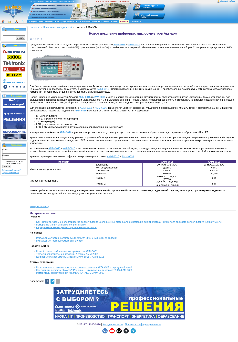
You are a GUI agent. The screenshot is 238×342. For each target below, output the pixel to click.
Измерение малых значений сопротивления (61, 224)
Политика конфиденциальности (143, 324)
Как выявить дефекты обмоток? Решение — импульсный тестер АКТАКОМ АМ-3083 (84, 270)
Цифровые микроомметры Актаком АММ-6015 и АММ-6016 (70, 256)
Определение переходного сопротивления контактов (66, 227)
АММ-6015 (119, 44)
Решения (49, 21)
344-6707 (48, 1)
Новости (124, 21)
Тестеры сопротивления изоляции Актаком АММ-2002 (67, 254)
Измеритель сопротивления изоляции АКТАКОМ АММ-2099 (70, 272)
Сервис (114, 21)
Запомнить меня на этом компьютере (14, 162)
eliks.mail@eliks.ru (66, 1)
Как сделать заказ (113, 324)
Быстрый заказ (83, 21)
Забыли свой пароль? (11, 170)
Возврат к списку (39, 206)
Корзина (145, 15)
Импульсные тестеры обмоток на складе (59, 240)
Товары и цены (36, 21)
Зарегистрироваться (10, 173)
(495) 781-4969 (38, 1)
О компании (135, 21)
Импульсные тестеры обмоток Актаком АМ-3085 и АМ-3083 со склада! (76, 237)
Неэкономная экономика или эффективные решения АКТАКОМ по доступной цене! (84, 267)
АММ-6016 (134, 44)
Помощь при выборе (64, 21)
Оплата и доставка (100, 21)
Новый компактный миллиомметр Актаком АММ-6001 (66, 251)
